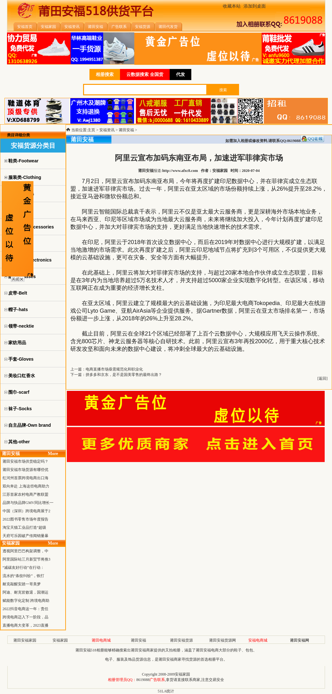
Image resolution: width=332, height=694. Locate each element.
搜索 (223, 90)
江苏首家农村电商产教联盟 (25, 494)
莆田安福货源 (181, 640)
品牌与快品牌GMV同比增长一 (28, 502)
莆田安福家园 (24, 640)
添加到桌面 (255, 6)
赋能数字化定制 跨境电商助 (26, 600)
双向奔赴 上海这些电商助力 (26, 486)
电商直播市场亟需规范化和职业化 (114, 369)
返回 (322, 378)
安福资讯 (107, 130)
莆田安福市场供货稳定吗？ (25, 461)
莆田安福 (126, 130)
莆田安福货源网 (222, 640)
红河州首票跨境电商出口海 (25, 478)
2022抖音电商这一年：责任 (25, 609)
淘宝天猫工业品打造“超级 (24, 527)
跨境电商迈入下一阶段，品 (25, 617)
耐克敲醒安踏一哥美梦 (22, 584)
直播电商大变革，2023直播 (25, 625)
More (53, 453)
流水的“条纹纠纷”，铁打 (23, 576)
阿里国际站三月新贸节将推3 (26, 559)
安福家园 (60, 640)
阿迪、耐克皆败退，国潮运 (25, 592)
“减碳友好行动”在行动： (23, 567)
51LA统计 (166, 691)
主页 (91, 130)
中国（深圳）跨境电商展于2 (26, 511)
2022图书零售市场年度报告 (25, 519)
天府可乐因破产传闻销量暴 (25, 536)
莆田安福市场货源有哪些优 (25, 469)
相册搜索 (105, 74)
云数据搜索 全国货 (144, 74)
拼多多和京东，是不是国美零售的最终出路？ (124, 374)
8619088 (143, 679)
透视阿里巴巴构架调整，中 (25, 551)
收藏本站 (232, 6)
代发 (180, 74)
